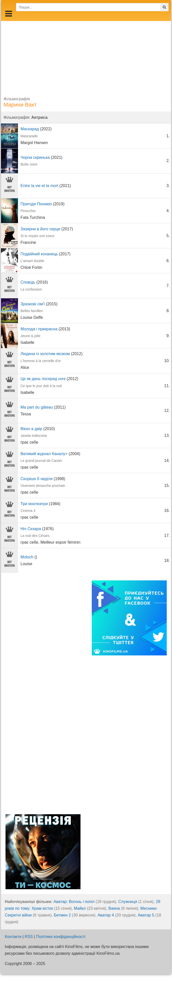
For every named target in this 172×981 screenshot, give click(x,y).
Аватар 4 (106, 915)
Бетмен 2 (62, 915)
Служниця (127, 901)
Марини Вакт (20, 105)
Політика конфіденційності (61, 936)
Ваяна (114, 908)
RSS (29, 936)
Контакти (13, 936)
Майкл (80, 908)
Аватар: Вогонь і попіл (74, 901)
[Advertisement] (86, 56)
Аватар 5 (146, 915)
